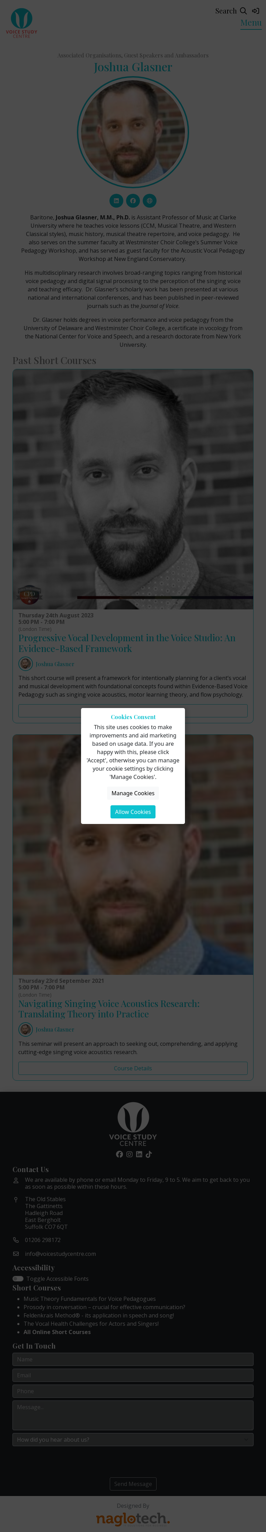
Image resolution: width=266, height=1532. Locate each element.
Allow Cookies (133, 812)
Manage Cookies (133, 793)
